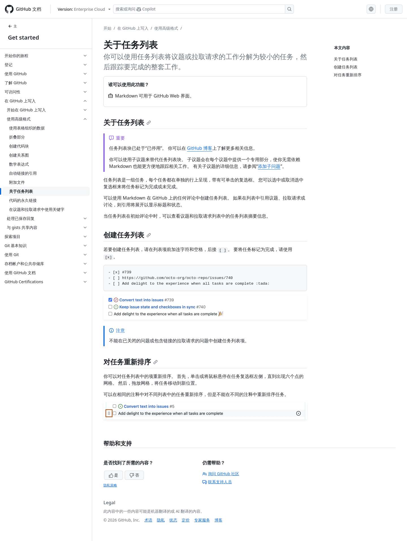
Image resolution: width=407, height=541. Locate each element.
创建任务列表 (127, 234)
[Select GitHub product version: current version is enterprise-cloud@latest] (84, 9)
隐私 (161, 520)
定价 (186, 520)
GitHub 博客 (199, 148)
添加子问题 (269, 166)
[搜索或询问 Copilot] (203, 9)
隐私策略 (110, 485)
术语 (148, 520)
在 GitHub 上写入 (132, 28)
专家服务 (202, 520)
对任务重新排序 (130, 361)
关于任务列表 (127, 122)
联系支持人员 (217, 481)
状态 (173, 520)
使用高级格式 (166, 28)
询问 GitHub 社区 (220, 473)
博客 (218, 520)
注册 (394, 9)
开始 (107, 28)
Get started (23, 37)
